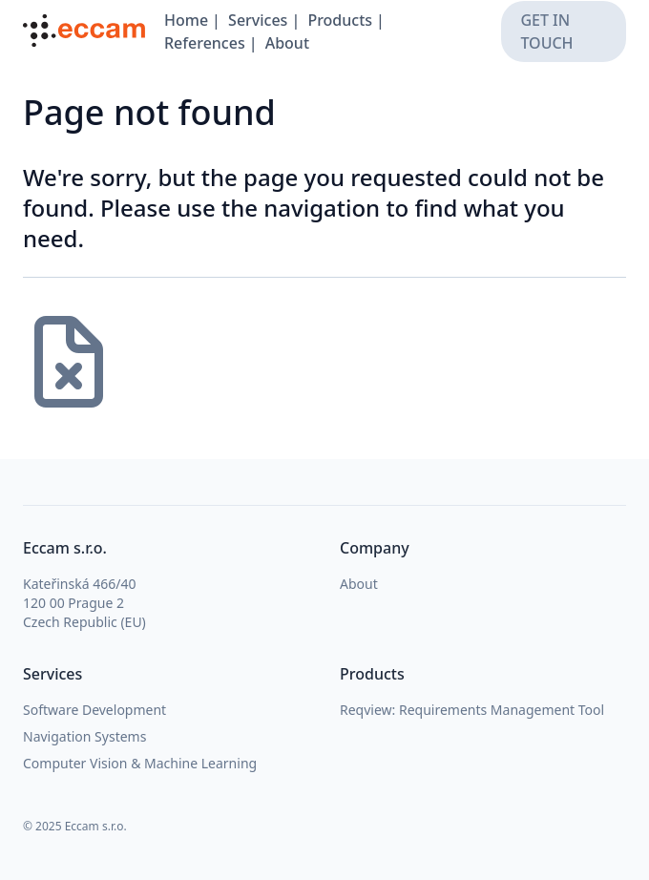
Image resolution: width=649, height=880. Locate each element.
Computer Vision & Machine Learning (140, 763)
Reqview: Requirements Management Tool (472, 710)
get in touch (546, 31)
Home (186, 20)
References (204, 42)
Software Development (94, 710)
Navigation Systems (84, 736)
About (287, 42)
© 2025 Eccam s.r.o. (75, 826)
